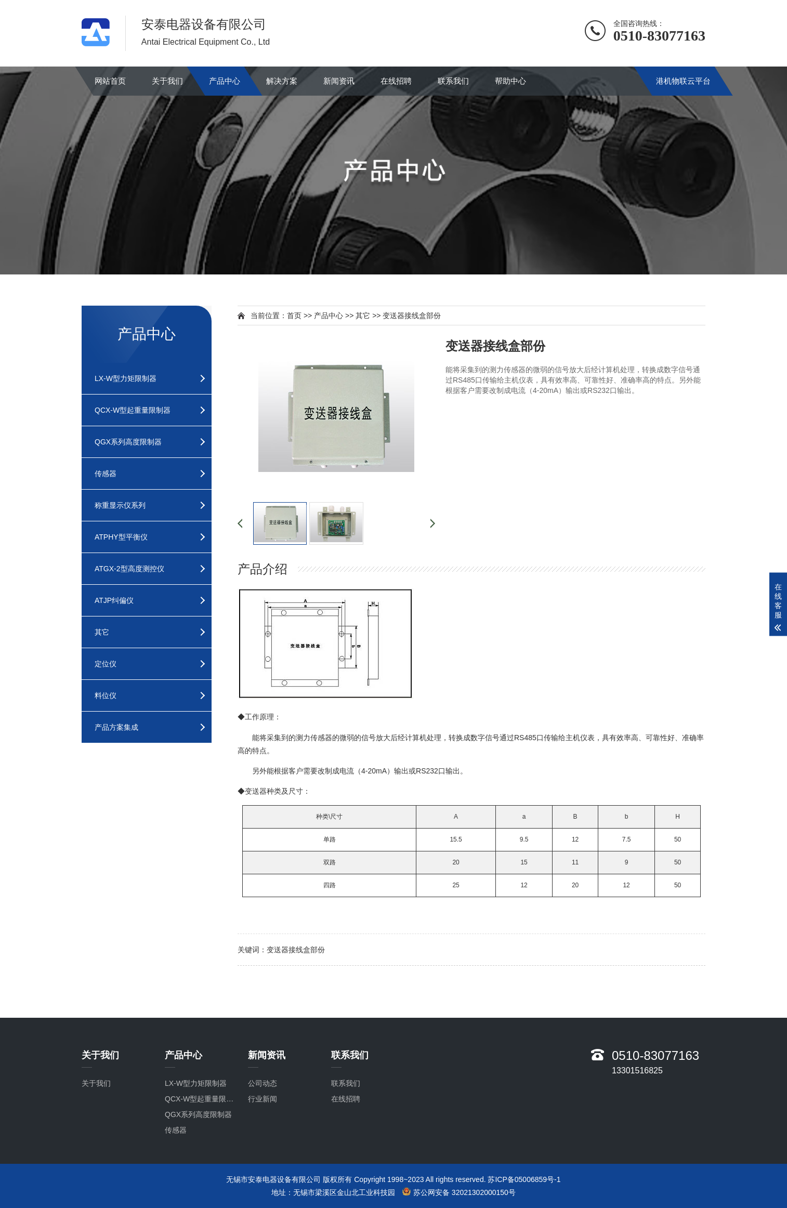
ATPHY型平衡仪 (121, 537)
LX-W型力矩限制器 (125, 378)
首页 (294, 315)
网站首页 (110, 80)
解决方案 (281, 80)
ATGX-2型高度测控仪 (129, 568)
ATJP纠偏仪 (114, 600)
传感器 (105, 473)
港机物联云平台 (683, 80)
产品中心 (224, 80)
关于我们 (167, 80)
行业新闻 (262, 1099)
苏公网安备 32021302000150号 (459, 1192)
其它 (102, 632)
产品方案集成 (116, 727)
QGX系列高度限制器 (128, 442)
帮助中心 (510, 80)
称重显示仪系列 (120, 505)
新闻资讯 (339, 80)
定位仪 (105, 664)
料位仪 (105, 695)
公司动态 (262, 1083)
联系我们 (453, 80)
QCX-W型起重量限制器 (132, 410)
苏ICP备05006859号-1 (524, 1179)
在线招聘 (396, 80)
